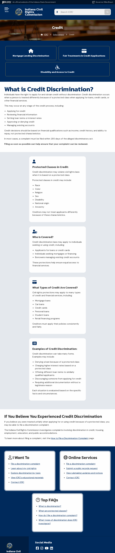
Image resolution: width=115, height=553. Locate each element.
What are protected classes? (53, 407)
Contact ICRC (17, 378)
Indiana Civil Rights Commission (45, 9)
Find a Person (29, 493)
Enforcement (58, 30)
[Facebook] (37, 445)
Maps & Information (29, 522)
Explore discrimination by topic (26, 368)
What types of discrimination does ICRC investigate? (58, 418)
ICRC (46, 30)
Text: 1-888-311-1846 (29, 508)
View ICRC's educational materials (27, 373)
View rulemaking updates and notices (84, 368)
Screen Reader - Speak (84, 538)
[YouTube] (46, 445)
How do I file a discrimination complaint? (58, 411)
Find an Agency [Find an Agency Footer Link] (29, 498)
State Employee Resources (84, 508)
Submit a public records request (82, 364)
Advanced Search (84, 488)
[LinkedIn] (51, 445)
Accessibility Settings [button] (84, 528)
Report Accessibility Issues (84, 532)
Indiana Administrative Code (28, 541)
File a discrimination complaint (25, 359)
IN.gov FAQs (84, 503)
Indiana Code (29, 536)
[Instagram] (41, 445)
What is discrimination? (50, 402)
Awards (29, 546)
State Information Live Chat (28, 484)
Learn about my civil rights (24, 364)
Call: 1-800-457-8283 (28, 503)
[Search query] (96, 9)
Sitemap (84, 498)
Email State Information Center (29, 488)
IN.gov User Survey (84, 484)
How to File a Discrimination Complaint (69, 333)
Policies (84, 493)
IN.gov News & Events (28, 527)
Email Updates (28, 532)
